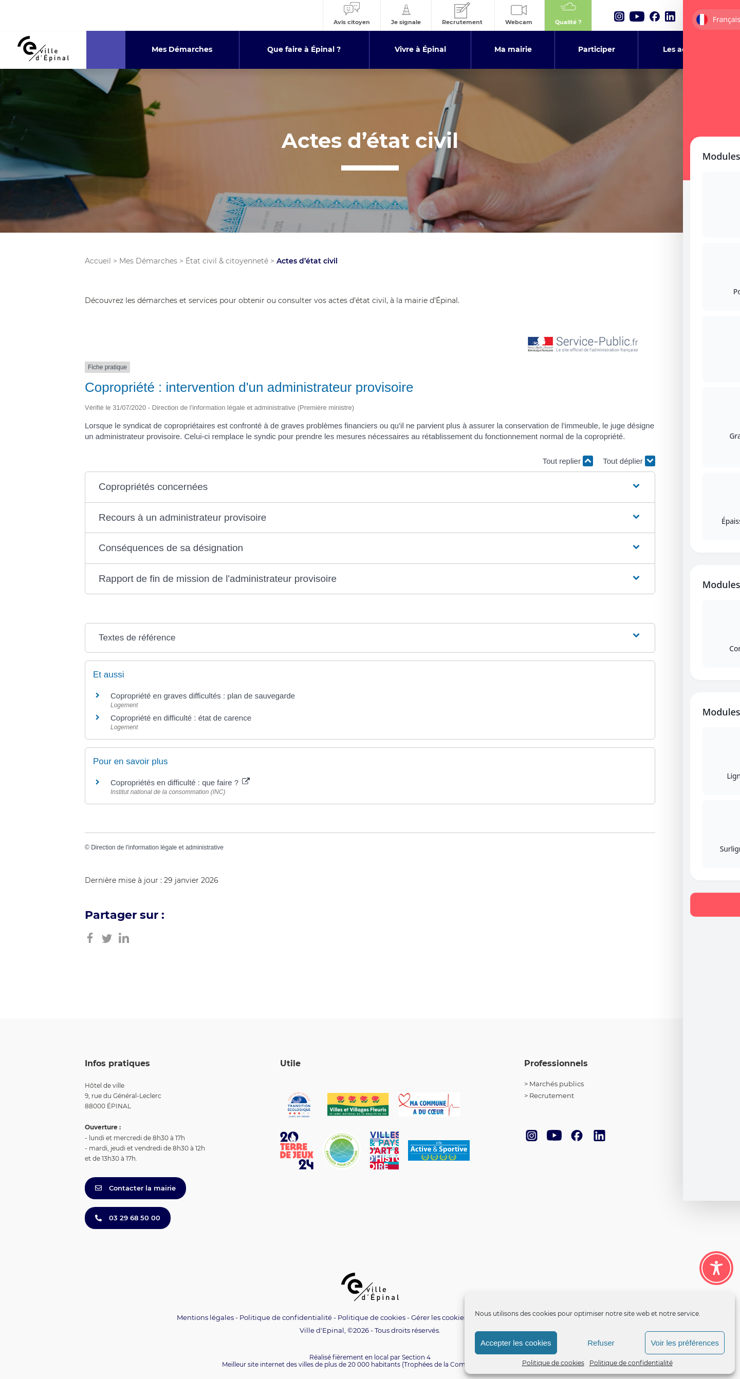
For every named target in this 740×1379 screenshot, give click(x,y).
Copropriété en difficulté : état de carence (180, 717)
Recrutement (551, 1095)
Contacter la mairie (135, 1188)
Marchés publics (556, 1084)
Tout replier (568, 461)
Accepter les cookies (515, 1342)
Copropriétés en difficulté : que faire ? (180, 782)
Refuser (601, 1342)
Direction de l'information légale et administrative (157, 847)
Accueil (98, 261)
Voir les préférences (685, 1342)
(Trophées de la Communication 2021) (460, 1364)
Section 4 (416, 1357)
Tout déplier (629, 461)
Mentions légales (205, 1317)
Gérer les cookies (439, 1317)
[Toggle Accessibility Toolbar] (716, 1268)
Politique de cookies (553, 1363)
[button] (370, 487)
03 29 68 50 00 (127, 1218)
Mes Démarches (148, 261)
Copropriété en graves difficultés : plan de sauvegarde (202, 695)
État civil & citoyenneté (227, 261)
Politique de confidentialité (631, 1363)
